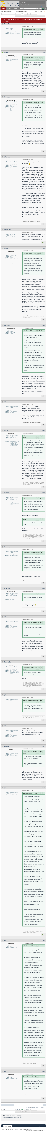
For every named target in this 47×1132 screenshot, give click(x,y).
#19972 (43, 588)
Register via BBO (26, 5)
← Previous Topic (26, 1107)
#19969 (43, 430)
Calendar (15, 8)
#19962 (43, 52)
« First (11, 13)
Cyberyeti (7, 325)
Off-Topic (16, 11)
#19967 (43, 325)
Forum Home (10, 1129)
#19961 (43, 23)
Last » (34, 13)
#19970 (43, 492)
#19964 (43, 157)
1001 (29, 13)
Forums (3, 8)
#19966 (43, 248)
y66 (5, 695)
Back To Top (4, 1129)
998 (19, 13)
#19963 (43, 97)
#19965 (43, 229)
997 (17, 13)
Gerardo (7, 24)
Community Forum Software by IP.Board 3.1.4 (35, 1130)
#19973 (43, 617)
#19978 (43, 787)
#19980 (43, 1071)
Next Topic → (42, 1107)
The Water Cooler (23, 11)
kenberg (7, 547)
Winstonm (7, 157)
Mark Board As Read (27, 1129)
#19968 (43, 402)
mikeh (6, 248)
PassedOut (7, 492)
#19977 (43, 746)
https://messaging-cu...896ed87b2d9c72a (33, 796)
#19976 (43, 726)
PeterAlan (7, 229)
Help (42, 6)
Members (9, 8)
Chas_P (6, 746)
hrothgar (7, 97)
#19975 (43, 694)
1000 (25, 13)
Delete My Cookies (18, 1129)
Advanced (45, 8)
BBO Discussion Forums (6, 11)
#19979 (43, 940)
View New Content (39, 11)
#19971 (43, 547)
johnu (6, 52)
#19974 (43, 662)
